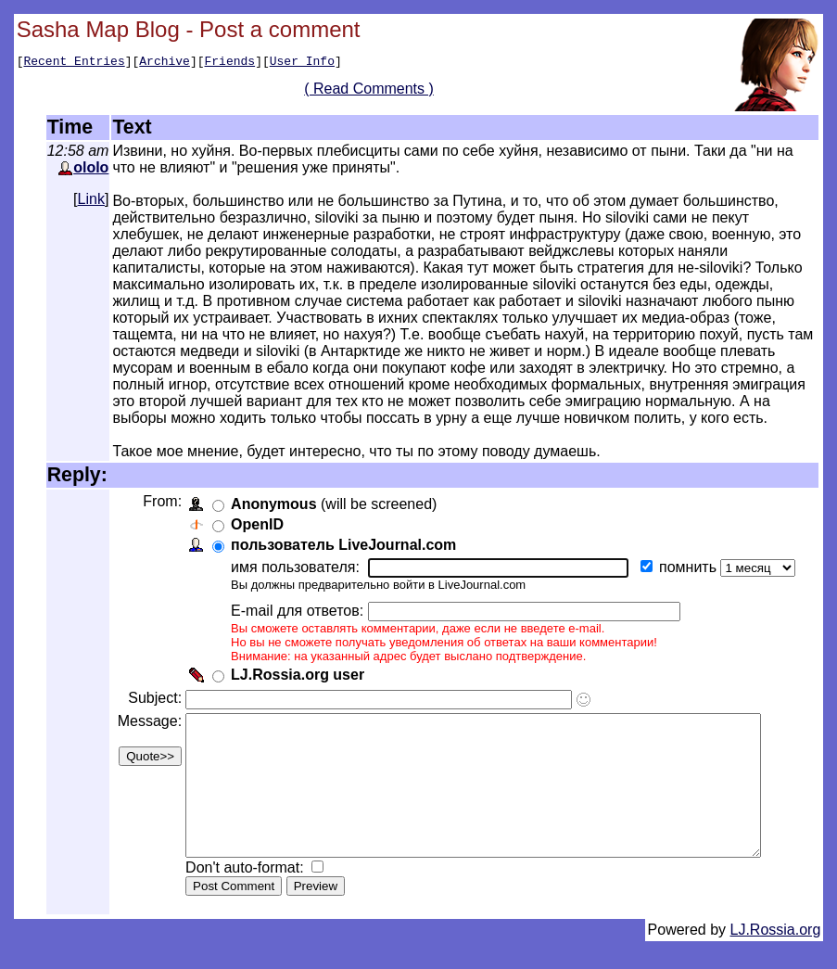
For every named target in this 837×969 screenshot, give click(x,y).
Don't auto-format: (245, 895)
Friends (230, 63)
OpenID (255, 524)
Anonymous (271, 504)
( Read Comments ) (375, 91)
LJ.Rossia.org (775, 957)
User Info (302, 63)
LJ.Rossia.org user (295, 674)
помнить (687, 567)
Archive (164, 63)
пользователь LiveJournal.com (341, 545)
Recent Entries (73, 63)
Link (91, 199)
